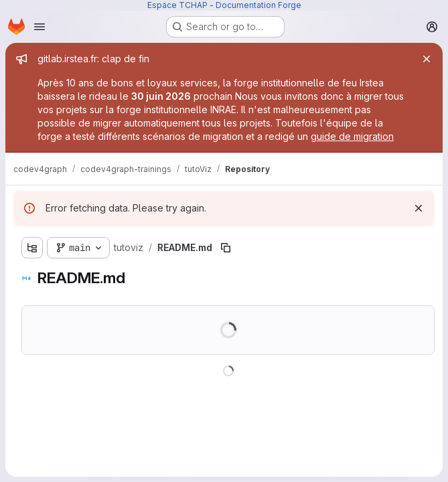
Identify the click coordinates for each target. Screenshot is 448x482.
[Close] (427, 59)
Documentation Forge (258, 5)
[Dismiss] (418, 208)
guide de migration (352, 136)
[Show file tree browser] (32, 247)
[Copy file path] (225, 247)
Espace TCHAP (177, 5)
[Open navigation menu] (39, 26)
